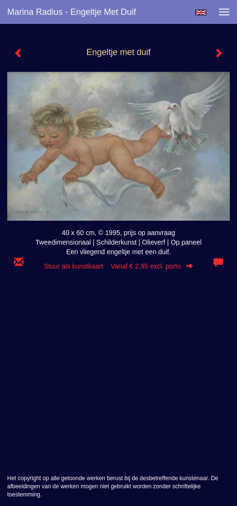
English (200, 12)
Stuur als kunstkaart (118, 266)
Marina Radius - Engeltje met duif (71, 12)
